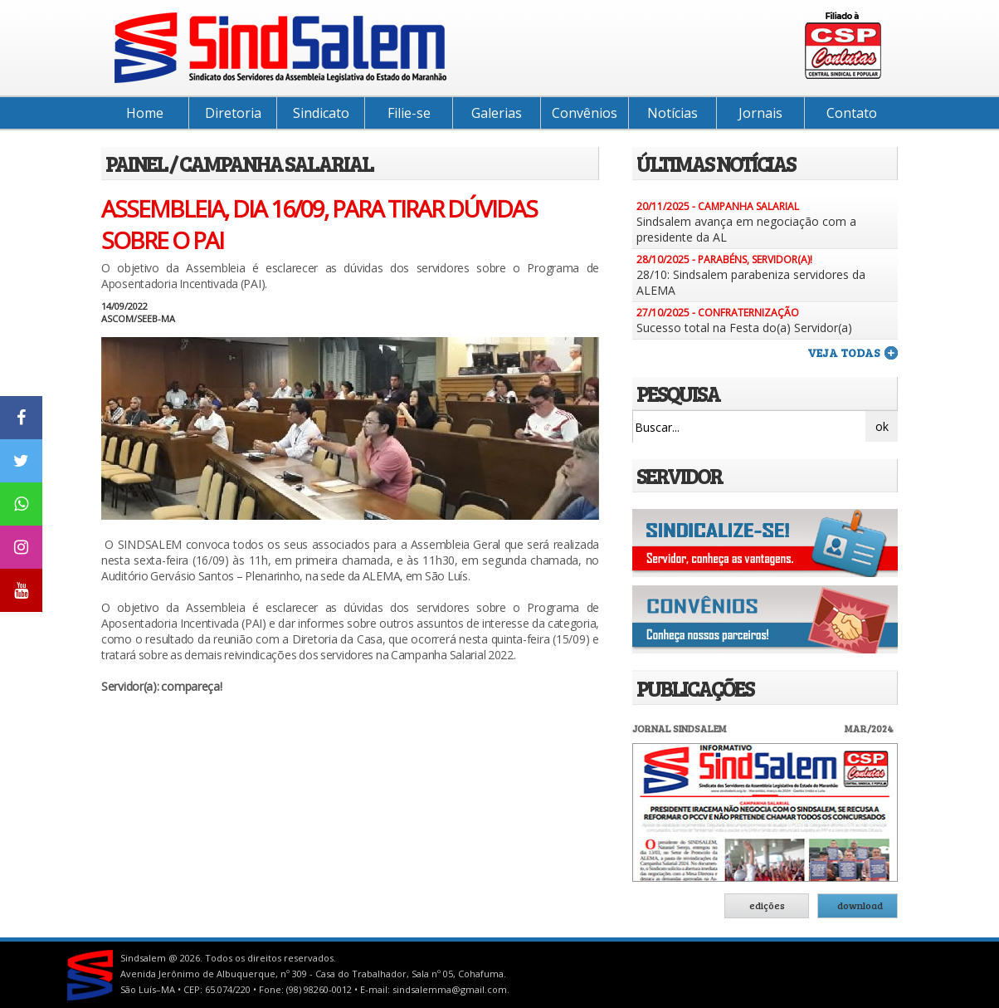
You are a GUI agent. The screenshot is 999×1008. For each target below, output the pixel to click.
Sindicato (321, 113)
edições (767, 905)
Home (144, 113)
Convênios (584, 113)
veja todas (843, 352)
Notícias (672, 113)
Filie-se (409, 113)
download (860, 905)
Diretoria (233, 113)
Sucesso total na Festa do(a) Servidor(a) (744, 327)
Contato (851, 113)
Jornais (760, 113)
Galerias (496, 113)
